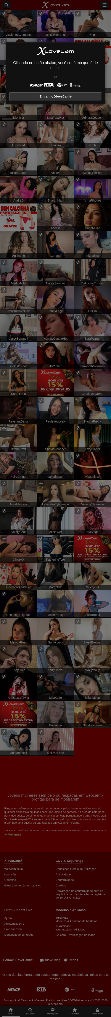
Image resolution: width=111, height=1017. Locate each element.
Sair (55, 77)
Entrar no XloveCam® (55, 96)
